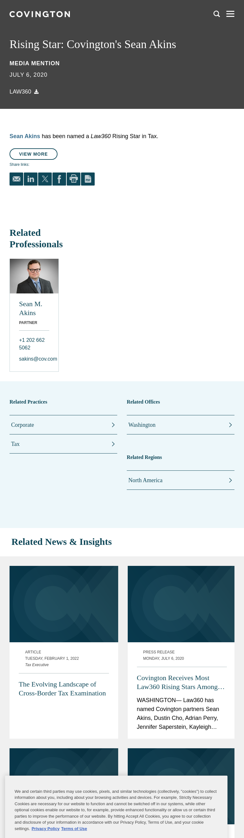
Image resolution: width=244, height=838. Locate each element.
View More (33, 154)
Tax (15, 444)
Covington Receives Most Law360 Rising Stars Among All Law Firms (177, 682)
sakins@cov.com (34, 359)
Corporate (22, 425)
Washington (142, 425)
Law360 (20, 91)
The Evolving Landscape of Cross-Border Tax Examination (62, 688)
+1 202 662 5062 (32, 343)
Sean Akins (25, 136)
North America (145, 480)
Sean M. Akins (30, 308)
